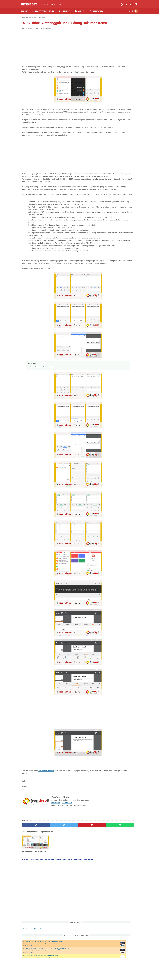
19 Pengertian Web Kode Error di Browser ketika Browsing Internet (121, 241)
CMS (110, 142)
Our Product (108, 951)
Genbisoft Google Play (122, 91)
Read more (115, 42)
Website (126, 165)
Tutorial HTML (113, 165)
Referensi (128, 145)
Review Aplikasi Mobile (116, 149)
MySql (110, 145)
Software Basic (129, 161)
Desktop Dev (97, 8)
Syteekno (109, 416)
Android (124, 134)
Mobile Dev (66, 8)
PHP (119, 145)
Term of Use (88, 951)
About (50, 951)
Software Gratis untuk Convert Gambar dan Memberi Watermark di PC (121, 226)
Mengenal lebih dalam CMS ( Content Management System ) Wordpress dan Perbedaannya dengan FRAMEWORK (121, 195)
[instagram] (134, 2)
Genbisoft (30, 2)
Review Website (113, 161)
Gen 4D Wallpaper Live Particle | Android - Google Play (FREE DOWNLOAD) (118, 36)
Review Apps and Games (44, 8)
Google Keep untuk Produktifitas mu (42, 401)
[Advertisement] (60, 49)
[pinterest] (70, 860)
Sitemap (78, 951)
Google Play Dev (122, 142)
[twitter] (125, 2)
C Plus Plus (130, 138)
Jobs (115, 951)
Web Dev (81, 8)
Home (44, 951)
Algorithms (112, 134)
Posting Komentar (46, 31)
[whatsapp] (89, 860)
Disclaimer (98, 951)
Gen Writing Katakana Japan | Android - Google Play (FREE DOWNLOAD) (117, 76)
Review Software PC (115, 157)
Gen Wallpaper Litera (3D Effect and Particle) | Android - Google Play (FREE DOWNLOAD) (118, 46)
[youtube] (130, 2)
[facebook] (120, 2)
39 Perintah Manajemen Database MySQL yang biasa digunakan (121, 212)
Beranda (25, 8)
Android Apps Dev (117, 22)
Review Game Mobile (115, 153)
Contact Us (58, 951)
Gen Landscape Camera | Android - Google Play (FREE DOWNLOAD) (118, 56)
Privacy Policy (69, 951)
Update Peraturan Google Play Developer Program (121, 255)
